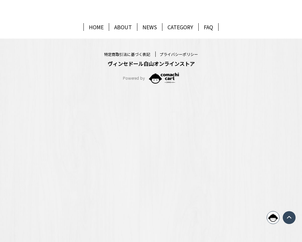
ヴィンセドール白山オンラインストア (151, 214)
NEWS (149, 48)
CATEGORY (180, 48)
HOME (96, 48)
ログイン (151, 147)
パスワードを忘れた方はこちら (151, 132)
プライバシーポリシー (179, 205)
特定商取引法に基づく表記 (127, 205)
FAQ (208, 48)
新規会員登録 (151, 172)
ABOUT (123, 48)
